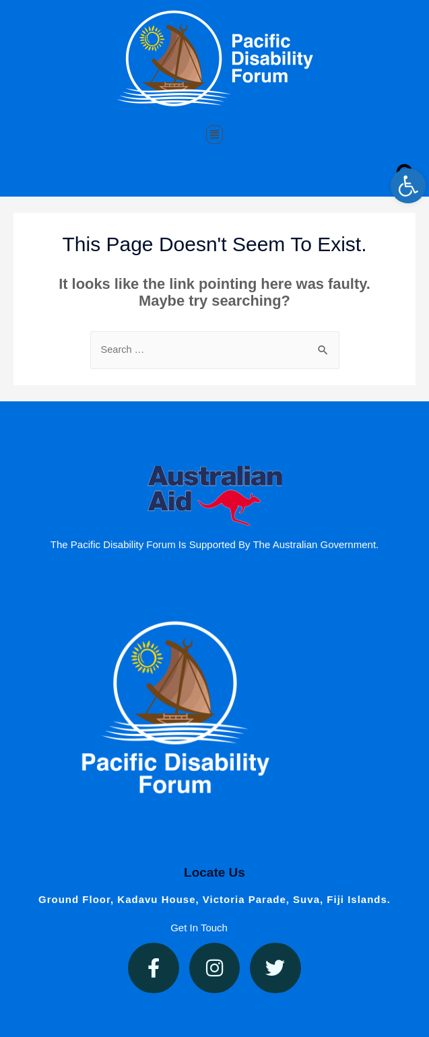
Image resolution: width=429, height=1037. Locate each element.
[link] (408, 185)
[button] (215, 134)
